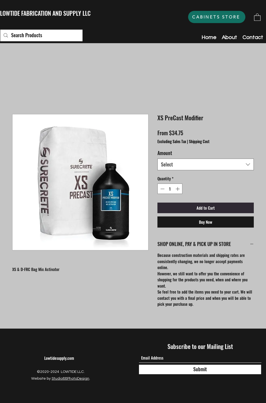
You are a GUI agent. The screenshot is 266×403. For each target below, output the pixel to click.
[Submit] (200, 369)
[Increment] (178, 189)
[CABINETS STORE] (216, 17)
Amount (164, 152)
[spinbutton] (170, 189)
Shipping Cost (199, 141)
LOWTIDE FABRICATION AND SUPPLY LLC (45, 13)
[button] (257, 17)
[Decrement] (162, 189)
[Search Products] (41, 35)
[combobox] (205, 164)
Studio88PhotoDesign (70, 378)
